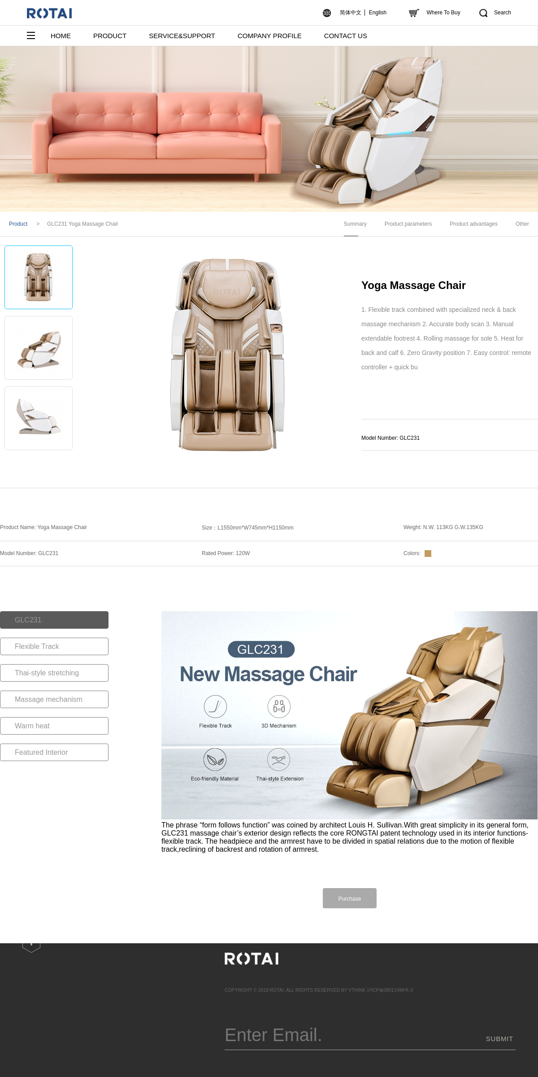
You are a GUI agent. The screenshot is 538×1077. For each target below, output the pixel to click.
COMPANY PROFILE (270, 35)
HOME (61, 35)
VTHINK (356, 990)
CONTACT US (345, 35)
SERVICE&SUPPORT (182, 35)
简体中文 (350, 12)
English (377, 12)
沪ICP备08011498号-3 (390, 990)
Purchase (349, 899)
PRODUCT (109, 35)
